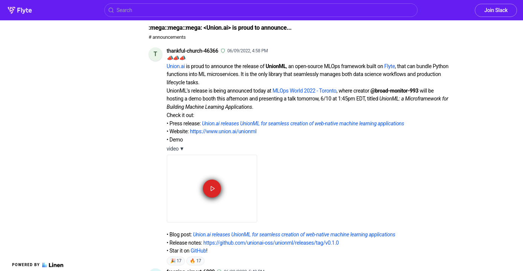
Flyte (389, 66)
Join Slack (496, 10)
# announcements (167, 37)
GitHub (198, 251)
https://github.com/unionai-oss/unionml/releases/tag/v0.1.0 (271, 243)
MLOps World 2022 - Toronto (305, 91)
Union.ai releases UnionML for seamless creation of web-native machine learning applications (303, 123)
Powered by (37, 265)
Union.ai (176, 66)
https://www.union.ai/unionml (223, 131)
